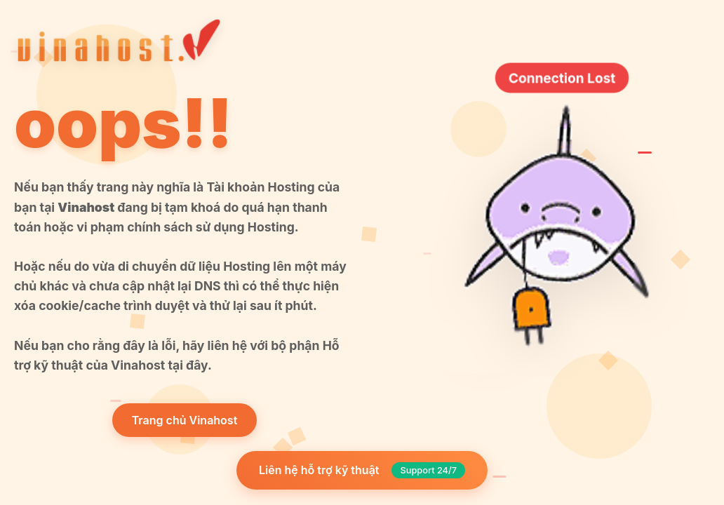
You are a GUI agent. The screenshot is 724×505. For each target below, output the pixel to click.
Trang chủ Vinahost (185, 420)
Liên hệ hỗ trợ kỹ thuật (362, 470)
